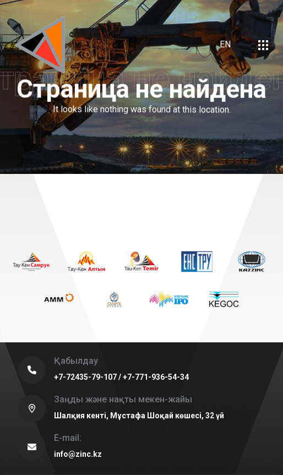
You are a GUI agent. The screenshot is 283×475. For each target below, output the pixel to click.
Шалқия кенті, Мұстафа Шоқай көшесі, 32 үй (139, 415)
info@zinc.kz (78, 454)
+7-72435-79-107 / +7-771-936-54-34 (121, 377)
